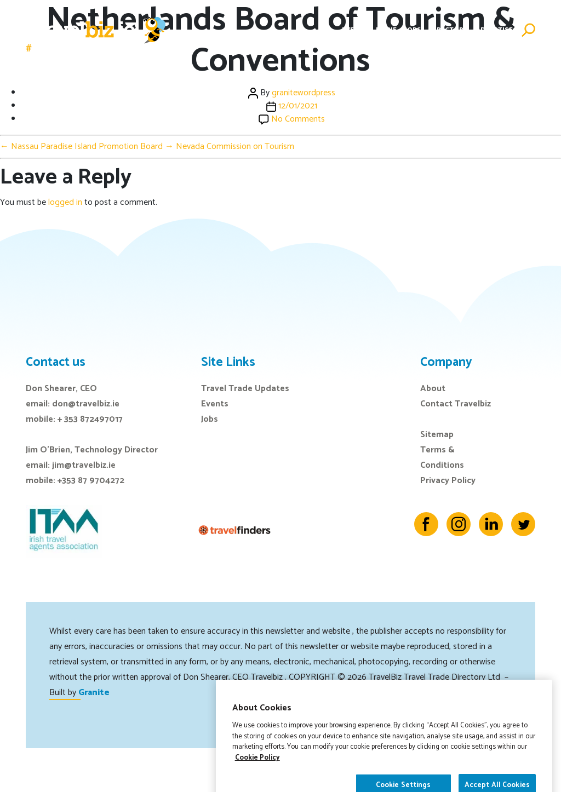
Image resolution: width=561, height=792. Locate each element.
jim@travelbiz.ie (84, 465)
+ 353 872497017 (90, 419)
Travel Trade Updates (245, 388)
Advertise (494, 30)
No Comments (298, 119)
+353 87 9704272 (91, 480)
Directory (449, 30)
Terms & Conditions (442, 458)
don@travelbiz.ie (85, 404)
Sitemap (437, 434)
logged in (65, 202)
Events (355, 30)
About (432, 388)
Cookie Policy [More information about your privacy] (257, 780)
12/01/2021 (297, 106)
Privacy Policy (448, 480)
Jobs (413, 30)
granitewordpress (303, 92)
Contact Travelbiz (455, 404)
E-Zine (386, 30)
